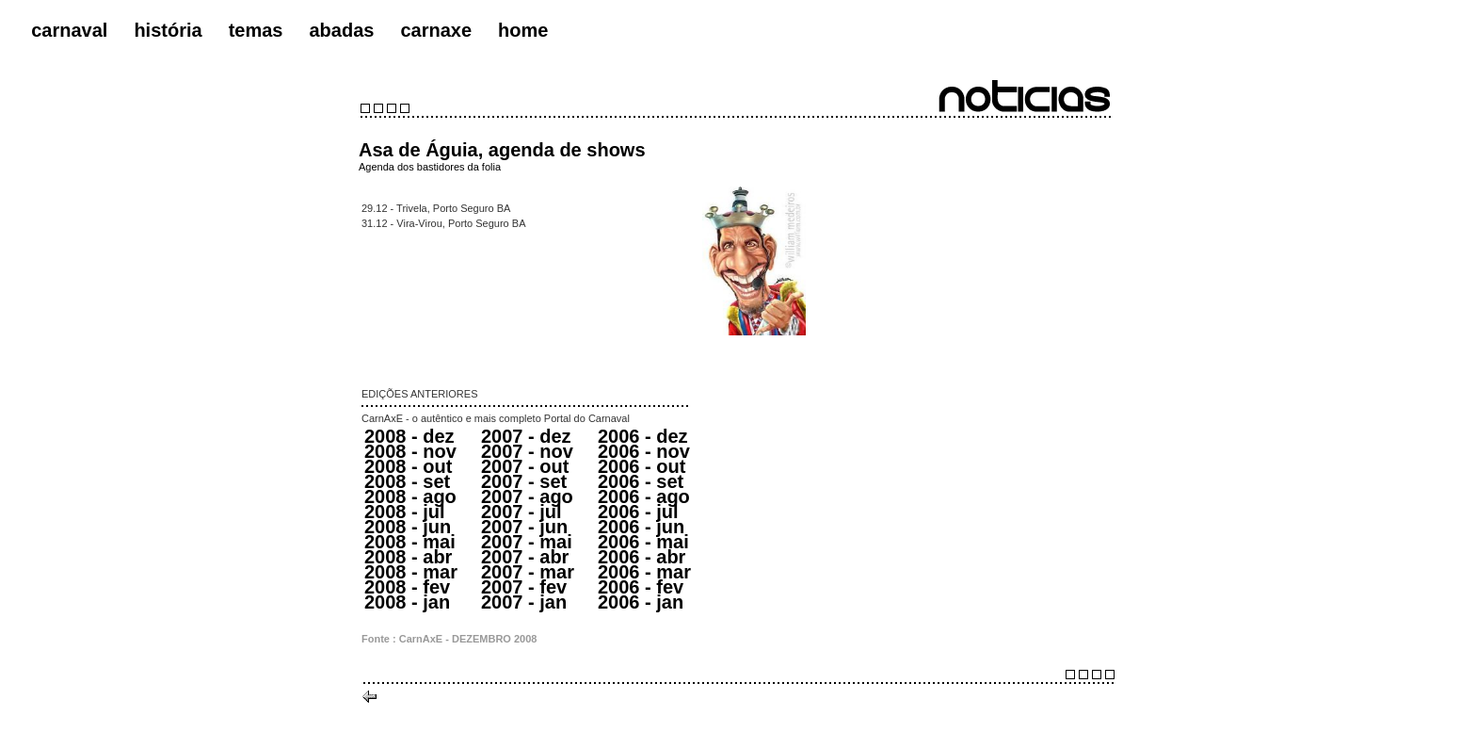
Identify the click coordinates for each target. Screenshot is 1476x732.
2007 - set (524, 481)
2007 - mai (526, 541)
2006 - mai (643, 541)
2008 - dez (409, 436)
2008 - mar (410, 571)
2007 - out (525, 466)
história (167, 30)
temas (256, 30)
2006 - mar (644, 571)
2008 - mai (410, 541)
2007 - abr (525, 556)
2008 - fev (407, 587)
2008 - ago (410, 496)
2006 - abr (641, 556)
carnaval (69, 30)
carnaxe (436, 30)
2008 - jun (407, 526)
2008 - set (407, 481)
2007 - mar (527, 571)
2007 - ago (527, 496)
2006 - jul (638, 511)
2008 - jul (404, 511)
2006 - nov (644, 451)
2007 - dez (526, 436)
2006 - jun (641, 526)
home (523, 30)
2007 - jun (524, 526)
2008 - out (408, 466)
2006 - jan (640, 602)
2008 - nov (410, 451)
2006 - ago (644, 496)
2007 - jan (524, 602)
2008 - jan (407, 602)
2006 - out (641, 466)
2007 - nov (527, 451)
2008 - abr (408, 556)
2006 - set (640, 481)
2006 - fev (640, 587)
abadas (341, 30)
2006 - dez (643, 436)
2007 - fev (524, 587)
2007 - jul (521, 511)
